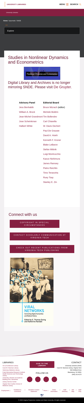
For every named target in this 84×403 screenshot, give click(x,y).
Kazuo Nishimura (51, 159)
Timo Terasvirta (50, 173)
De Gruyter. (63, 87)
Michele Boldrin (50, 112)
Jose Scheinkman (28, 121)
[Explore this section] (42, 30)
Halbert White (25, 126)
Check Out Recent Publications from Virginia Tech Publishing (42, 249)
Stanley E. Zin (50, 182)
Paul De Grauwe (51, 130)
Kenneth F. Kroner (52, 140)
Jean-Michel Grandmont (31, 116)
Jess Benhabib (26, 107)
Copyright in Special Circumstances (34, 224)
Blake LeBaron (50, 144)
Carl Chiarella (50, 121)
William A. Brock (27, 112)
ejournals (12, 21)
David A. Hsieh (50, 135)
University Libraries (12, 12)
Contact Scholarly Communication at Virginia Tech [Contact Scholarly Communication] (40, 236)
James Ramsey (50, 163)
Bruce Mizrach (50, 107)
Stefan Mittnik (50, 149)
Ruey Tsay (48, 177)
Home (5, 21)
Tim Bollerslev (50, 116)
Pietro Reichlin (50, 168)
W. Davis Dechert (51, 126)
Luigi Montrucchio (51, 154)
